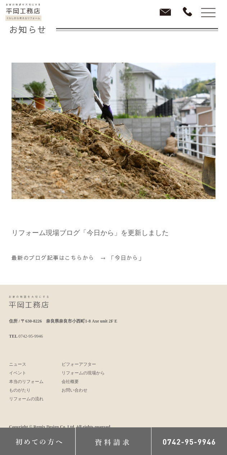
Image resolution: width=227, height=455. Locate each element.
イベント (17, 372)
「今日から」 (126, 257)
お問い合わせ (74, 390)
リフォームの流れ (26, 398)
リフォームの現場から (83, 372)
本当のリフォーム (26, 381)
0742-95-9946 (30, 336)
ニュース (17, 364)
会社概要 (70, 381)
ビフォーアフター (79, 364)
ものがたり (20, 390)
